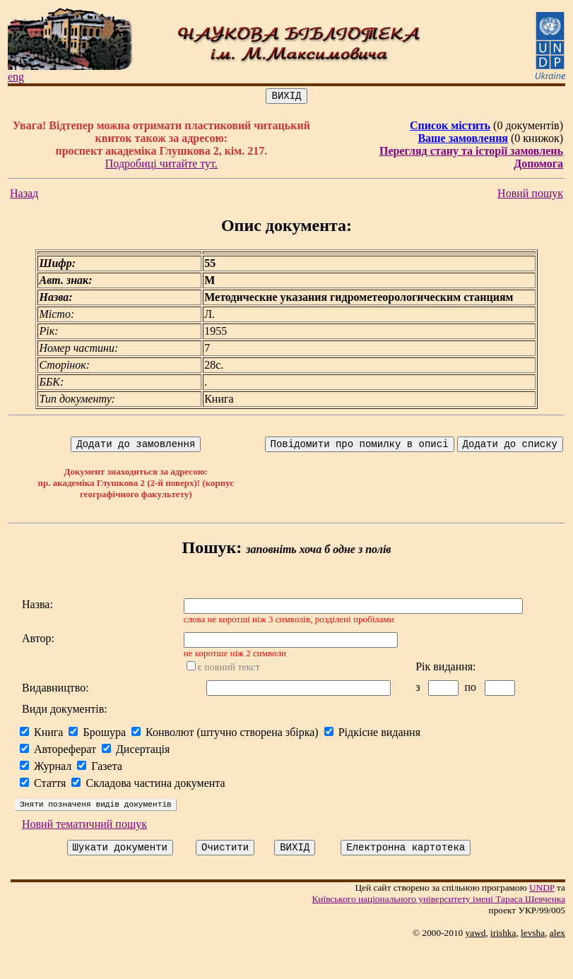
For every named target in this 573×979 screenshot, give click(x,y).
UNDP (547, 920)
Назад (24, 195)
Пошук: (214, 551)
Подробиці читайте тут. (163, 166)
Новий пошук (536, 195)
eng (16, 77)
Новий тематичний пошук (84, 854)
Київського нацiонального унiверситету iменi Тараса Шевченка (444, 931)
